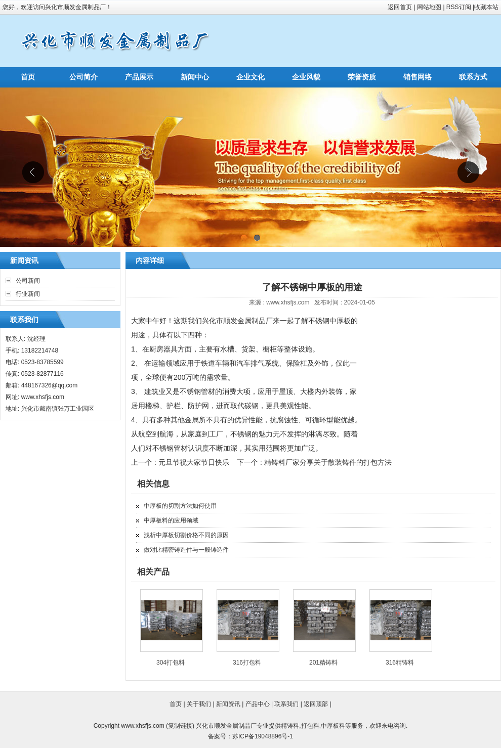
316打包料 (247, 662)
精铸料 (290, 725)
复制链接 (180, 725)
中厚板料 (333, 725)
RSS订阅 (458, 7)
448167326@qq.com (49, 385)
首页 (28, 77)
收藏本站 (486, 7)
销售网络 (417, 77)
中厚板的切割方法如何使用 (180, 505)
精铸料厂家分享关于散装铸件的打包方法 (328, 462)
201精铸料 (323, 662)
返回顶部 (316, 704)
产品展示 (139, 77)
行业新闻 (28, 293)
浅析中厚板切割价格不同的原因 (186, 535)
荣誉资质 (362, 77)
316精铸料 (400, 662)
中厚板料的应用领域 (171, 520)
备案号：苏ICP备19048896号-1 (250, 736)
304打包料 (170, 662)
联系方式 (473, 77)
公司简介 (83, 77)
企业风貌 (306, 77)
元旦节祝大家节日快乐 (193, 462)
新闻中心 (195, 77)
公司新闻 (28, 280)
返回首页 (400, 7)
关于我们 (199, 704)
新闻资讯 (228, 704)
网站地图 (429, 7)
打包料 (310, 725)
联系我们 (286, 704)
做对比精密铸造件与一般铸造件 (186, 549)
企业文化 (250, 77)
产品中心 (257, 704)
